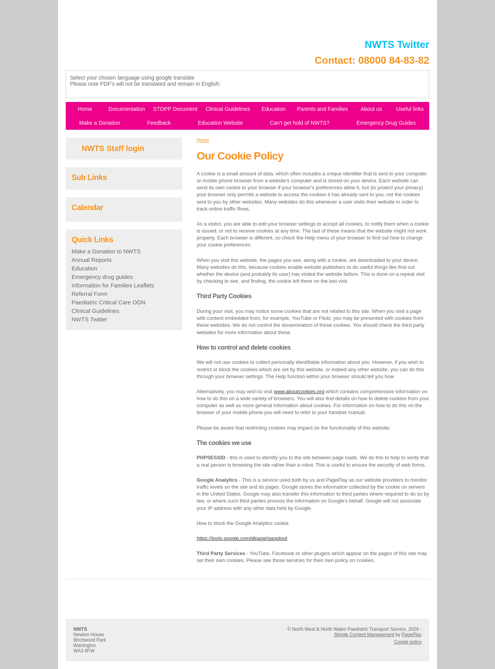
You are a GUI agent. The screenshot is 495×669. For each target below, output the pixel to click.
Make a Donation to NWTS (106, 251)
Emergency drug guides (102, 276)
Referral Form (90, 293)
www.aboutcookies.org (299, 391)
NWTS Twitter (397, 44)
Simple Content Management (364, 634)
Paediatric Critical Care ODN (108, 302)
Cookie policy (408, 642)
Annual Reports (91, 259)
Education (84, 268)
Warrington (84, 645)
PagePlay (412, 634)
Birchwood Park (89, 640)
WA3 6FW (83, 651)
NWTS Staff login (113, 148)
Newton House (88, 634)
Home (202, 140)
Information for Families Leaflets (113, 285)
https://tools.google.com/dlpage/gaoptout (241, 538)
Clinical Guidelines (95, 310)
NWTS (80, 629)
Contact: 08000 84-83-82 (372, 60)
